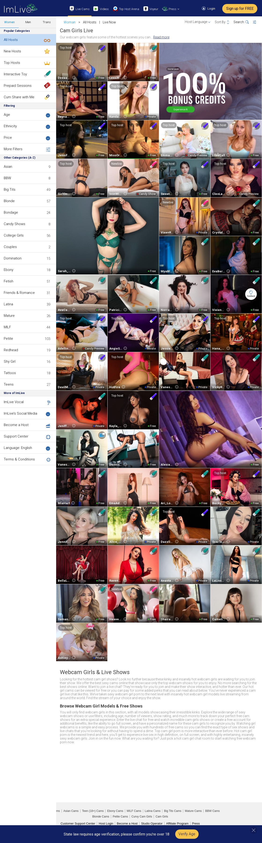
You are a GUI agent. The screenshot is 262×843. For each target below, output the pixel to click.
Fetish (8, 281)
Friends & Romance (19, 293)
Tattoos (10, 373)
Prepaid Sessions (18, 86)
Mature (9, 316)
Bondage (11, 212)
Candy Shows (14, 224)
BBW (7, 178)
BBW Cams (212, 811)
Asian (8, 166)
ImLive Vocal (14, 402)
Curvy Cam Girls (141, 816)
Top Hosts (12, 63)
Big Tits (9, 189)
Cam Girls (162, 816)
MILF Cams (134, 811)
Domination (13, 258)
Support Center (16, 436)
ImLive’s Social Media (27, 413)
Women (9, 22)
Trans (47, 22)
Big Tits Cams (172, 811)
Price (27, 137)
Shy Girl (9, 361)
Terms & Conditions (19, 459)
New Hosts (12, 51)
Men (28, 22)
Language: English (27, 448)
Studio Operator (152, 823)
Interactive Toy (15, 74)
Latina (8, 304)
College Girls (14, 235)
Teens (9, 384)
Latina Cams (152, 811)
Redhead (11, 350)
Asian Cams (71, 811)
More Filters (27, 149)
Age (27, 115)
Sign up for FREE (240, 8)
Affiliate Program (177, 823)
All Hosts (11, 40)
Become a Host (16, 425)
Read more (161, 37)
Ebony (8, 270)
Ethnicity (27, 126)
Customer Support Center (78, 823)
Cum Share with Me (19, 97)
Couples (10, 247)
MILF (7, 327)
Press (196, 823)
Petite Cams (120, 816)
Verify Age (186, 834)
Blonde (9, 201)
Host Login (106, 823)
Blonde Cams (100, 816)
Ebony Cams (115, 811)
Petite (8, 338)
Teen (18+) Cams (93, 811)
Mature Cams (193, 811)
